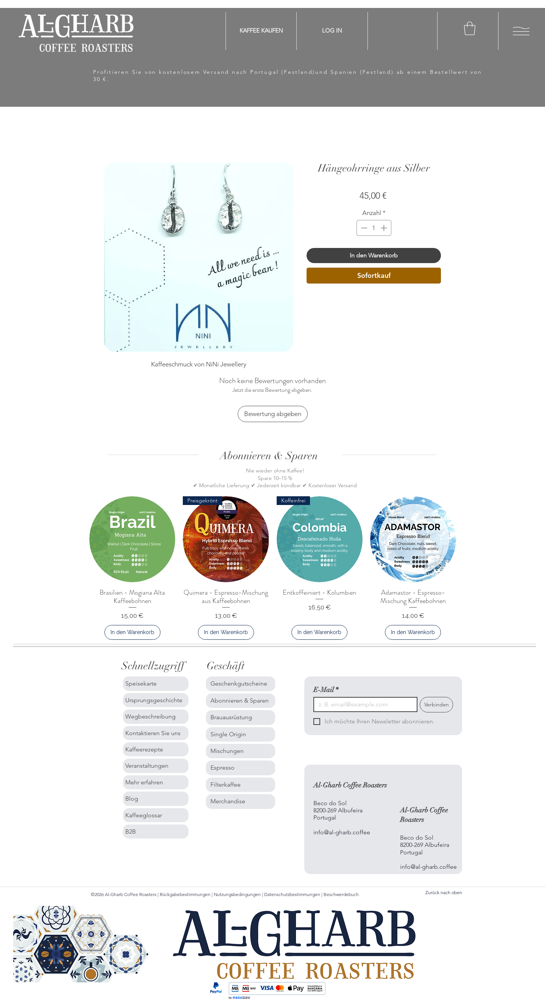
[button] (469, 28)
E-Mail (325, 690)
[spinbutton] (374, 227)
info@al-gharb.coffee (341, 832)
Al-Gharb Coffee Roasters (350, 785)
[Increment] (384, 227)
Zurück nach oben (443, 892)
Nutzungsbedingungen (238, 894)
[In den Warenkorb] (132, 632)
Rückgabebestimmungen (186, 894)
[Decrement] (363, 227)
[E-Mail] (363, 704)
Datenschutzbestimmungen (292, 894)
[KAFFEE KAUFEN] (261, 30)
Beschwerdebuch (341, 894)
